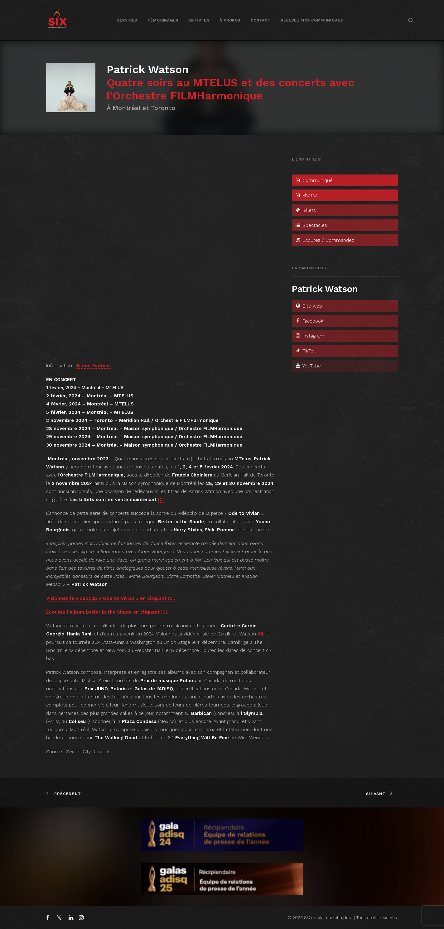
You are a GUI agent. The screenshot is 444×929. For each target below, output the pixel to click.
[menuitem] (127, 20)
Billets (305, 210)
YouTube (308, 366)
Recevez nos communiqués (312, 20)
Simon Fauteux (93, 365)
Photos (306, 195)
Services (127, 20)
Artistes (198, 20)
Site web (308, 306)
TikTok (305, 351)
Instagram (309, 336)
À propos (230, 20)
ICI (161, 499)
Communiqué (314, 180)
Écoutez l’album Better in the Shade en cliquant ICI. (107, 612)
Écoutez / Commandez (324, 240)
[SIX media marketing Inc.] (58, 20)
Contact (260, 20)
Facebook (309, 321)
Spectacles (311, 225)
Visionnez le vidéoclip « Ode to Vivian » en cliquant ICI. (110, 598)
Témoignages (162, 20)
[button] (411, 20)
